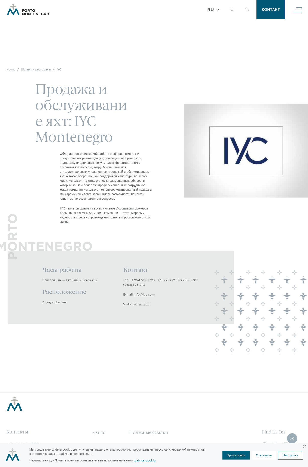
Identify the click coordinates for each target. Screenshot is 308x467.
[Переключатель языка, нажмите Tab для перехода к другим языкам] (213, 9)
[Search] (226, 10)
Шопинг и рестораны (36, 69)
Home (10, 69)
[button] (232, 9)
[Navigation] (297, 9)
